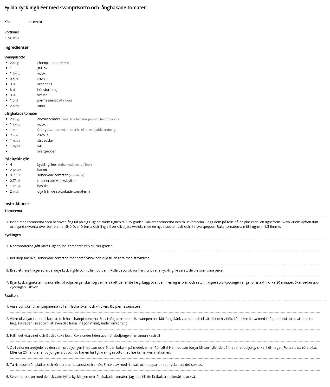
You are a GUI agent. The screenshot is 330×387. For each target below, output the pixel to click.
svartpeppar (46, 151)
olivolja (42, 78)
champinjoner (48, 62)
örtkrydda (44, 129)
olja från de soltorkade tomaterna (63, 191)
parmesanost (47, 100)
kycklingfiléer (47, 164)
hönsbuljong (47, 89)
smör (41, 105)
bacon (42, 169)
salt (40, 145)
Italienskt (35, 21)
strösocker (45, 140)
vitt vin (42, 95)
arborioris (44, 84)
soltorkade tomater (52, 175)
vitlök (41, 73)
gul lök (42, 68)
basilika (43, 186)
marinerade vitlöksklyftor (56, 180)
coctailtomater (48, 119)
